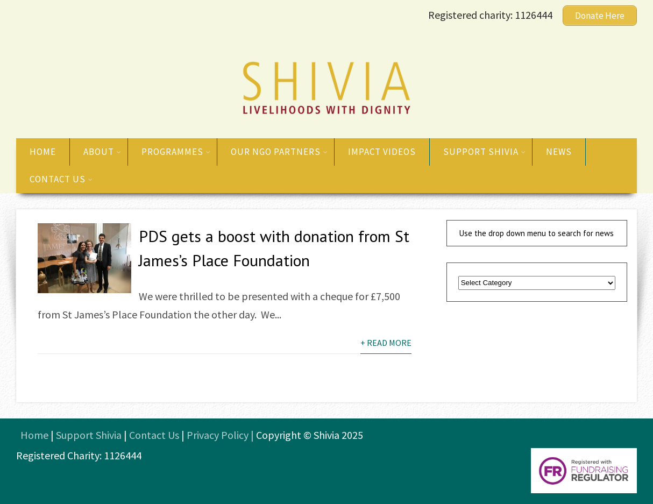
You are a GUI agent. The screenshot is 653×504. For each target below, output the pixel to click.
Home (43, 152)
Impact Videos (382, 152)
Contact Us (154, 435)
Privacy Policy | (221, 435)
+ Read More (385, 342)
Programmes (176, 152)
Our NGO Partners (279, 152)
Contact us (61, 179)
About (102, 152)
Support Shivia (484, 152)
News (559, 152)
